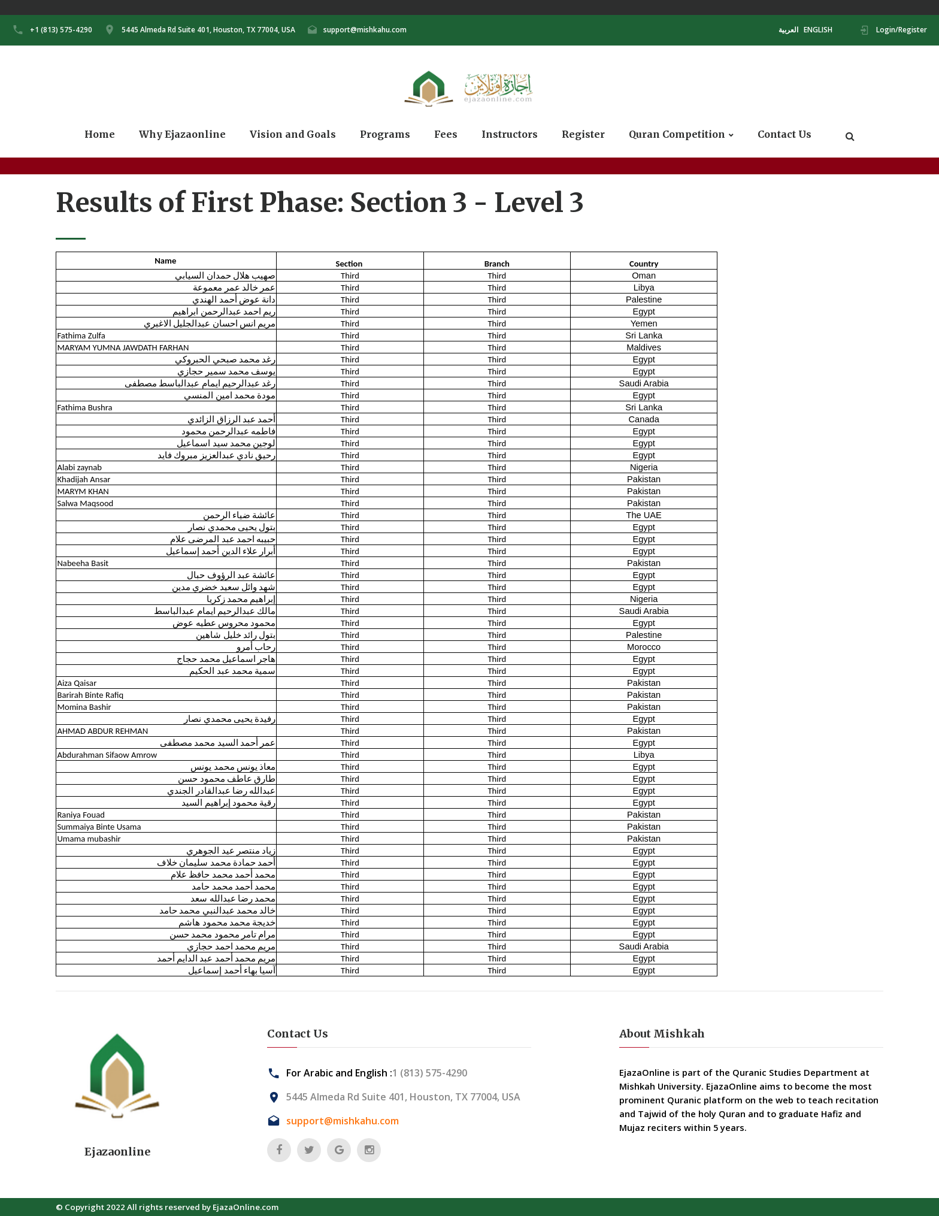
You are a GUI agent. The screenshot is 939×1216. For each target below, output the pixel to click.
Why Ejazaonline (182, 134)
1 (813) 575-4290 (429, 1072)
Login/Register (901, 30)
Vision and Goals (293, 134)
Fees (446, 134)
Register (583, 134)
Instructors (509, 134)
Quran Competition (677, 134)
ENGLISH (818, 30)
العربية (788, 30)
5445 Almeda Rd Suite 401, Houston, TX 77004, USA (208, 30)
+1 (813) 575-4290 (61, 30)
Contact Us (784, 134)
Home (99, 134)
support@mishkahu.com (365, 30)
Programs (385, 134)
